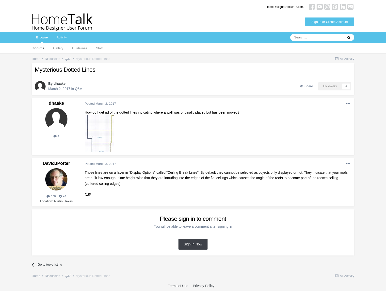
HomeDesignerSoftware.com (285, 7)
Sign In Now (193, 244)
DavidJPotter (56, 163)
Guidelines (79, 48)
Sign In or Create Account (329, 22)
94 (62, 196)
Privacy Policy (203, 286)
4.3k (52, 196)
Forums (38, 48)
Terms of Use (178, 286)
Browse (42, 39)
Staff (99, 48)
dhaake (59, 84)
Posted (100, 103)
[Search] (316, 37)
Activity (62, 37)
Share (306, 86)
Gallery (58, 48)
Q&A (78, 89)
